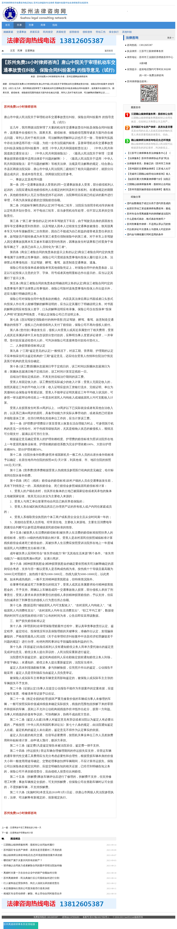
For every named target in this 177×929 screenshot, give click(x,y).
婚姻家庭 (8, 32)
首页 (7, 25)
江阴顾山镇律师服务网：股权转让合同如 (149, 184)
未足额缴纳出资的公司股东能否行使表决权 (26, 888)
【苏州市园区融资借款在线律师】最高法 (149, 189)
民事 (19, 25)
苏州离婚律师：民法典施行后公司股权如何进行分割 (31, 878)
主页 (12, 50)
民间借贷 (48, 32)
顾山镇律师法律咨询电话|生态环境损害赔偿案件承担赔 (32, 855)
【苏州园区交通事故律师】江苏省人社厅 (149, 168)
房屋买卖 (35, 32)
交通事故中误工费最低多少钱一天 (25, 827)
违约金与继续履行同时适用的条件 (145, 234)
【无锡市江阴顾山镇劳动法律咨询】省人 (149, 174)
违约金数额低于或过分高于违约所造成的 (149, 203)
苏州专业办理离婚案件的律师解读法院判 (149, 213)
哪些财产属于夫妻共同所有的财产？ (22, 860)
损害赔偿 (74, 32)
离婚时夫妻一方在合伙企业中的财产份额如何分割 (30, 873)
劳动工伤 (101, 32)
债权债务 (87, 32)
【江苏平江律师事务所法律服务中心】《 (149, 153)
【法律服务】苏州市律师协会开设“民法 (148, 158)
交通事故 (21, 32)
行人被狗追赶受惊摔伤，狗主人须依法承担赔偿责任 (31, 883)
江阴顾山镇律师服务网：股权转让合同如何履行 (28, 844)
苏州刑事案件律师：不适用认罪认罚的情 (149, 224)
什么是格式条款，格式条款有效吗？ (146, 219)
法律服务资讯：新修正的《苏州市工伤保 (149, 163)
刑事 (31, 25)
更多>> (170, 38)
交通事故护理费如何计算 (21, 833)
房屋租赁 (61, 32)
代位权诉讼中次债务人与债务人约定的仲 (149, 229)
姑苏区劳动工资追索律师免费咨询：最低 (149, 208)
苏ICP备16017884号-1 (99, 917)
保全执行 (114, 32)
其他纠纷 (127, 32)
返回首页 (109, 51)
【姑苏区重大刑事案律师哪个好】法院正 (149, 179)
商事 (43, 25)
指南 (54, 25)
